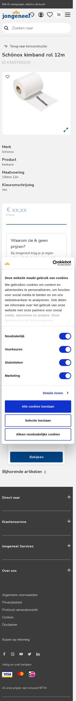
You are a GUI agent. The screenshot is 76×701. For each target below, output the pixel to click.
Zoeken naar (6, 28)
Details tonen (53, 393)
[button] (67, 14)
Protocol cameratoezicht (20, 610)
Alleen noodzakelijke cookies (38, 434)
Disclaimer (9, 624)
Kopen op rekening (16, 639)
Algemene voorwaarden (20, 595)
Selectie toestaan (38, 420)
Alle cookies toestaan (38, 406)
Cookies (8, 617)
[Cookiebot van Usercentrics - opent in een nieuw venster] (53, 263)
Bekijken (36, 457)
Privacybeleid (12, 602)
